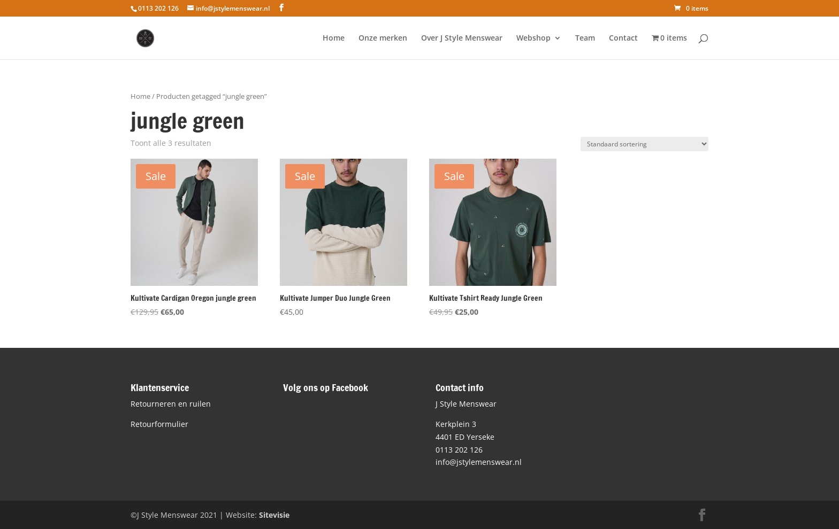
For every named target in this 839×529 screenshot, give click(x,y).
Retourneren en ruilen (171, 404)
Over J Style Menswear (461, 38)
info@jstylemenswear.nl (479, 462)
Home (334, 38)
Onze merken (383, 38)
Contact (623, 38)
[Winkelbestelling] (644, 144)
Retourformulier (159, 424)
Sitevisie (274, 515)
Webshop (533, 38)
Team (585, 38)
